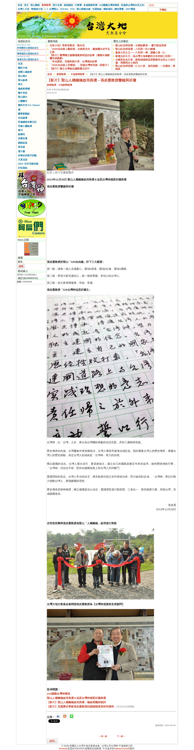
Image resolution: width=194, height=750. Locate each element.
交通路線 (97, 9)
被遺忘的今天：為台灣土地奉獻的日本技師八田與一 (144, 56)
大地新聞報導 (77, 74)
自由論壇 (22, 117)
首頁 (20, 5)
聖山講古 (22, 97)
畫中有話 (22, 92)
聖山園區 (35, 5)
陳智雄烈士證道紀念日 (28, 53)
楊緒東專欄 (24, 88)
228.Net (64, 9)
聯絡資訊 (108, 9)
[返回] (52, 741)
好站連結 (22, 168)
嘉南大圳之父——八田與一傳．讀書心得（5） (141, 52)
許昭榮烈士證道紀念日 (28, 48)
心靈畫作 (22, 101)
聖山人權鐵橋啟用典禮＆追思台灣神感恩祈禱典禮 (76, 697)
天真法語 (22, 159)
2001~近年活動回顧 (28, 163)
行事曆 (78, 5)
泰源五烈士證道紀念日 (28, 59)
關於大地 (22, 67)
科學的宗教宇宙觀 (27, 155)
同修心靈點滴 (25, 126)
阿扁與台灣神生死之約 (132, 5)
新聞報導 (46, 5)
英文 (26, 5)
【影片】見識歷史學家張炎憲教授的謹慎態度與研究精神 (80, 706)
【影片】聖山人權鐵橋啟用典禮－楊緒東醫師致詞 (76, 702)
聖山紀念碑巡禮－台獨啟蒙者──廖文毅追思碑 (140, 45)
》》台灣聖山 (51, 9)
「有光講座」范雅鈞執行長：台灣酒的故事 (73, 61)
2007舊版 (130, 9)
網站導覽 (119, 9)
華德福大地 (37, 9)
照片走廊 (57, 5)
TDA (72, 9)
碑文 (20, 84)
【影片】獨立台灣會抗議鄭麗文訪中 (70, 68)
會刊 (20, 130)
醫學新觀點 (24, 113)
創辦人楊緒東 (25, 72)
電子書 (21, 151)
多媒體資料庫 (90, 5)
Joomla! (63, 748)
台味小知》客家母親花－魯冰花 (67, 45)
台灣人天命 (23, 9)
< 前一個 (103, 736)
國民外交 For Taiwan (29, 105)
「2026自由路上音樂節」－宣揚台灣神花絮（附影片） (80, 65)
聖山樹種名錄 (83, 9)
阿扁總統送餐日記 (27, 122)
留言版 (21, 147)
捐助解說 (68, 5)
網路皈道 (22, 142)
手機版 (162, 9)
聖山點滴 (22, 80)
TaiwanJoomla (122, 748)
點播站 (21, 134)
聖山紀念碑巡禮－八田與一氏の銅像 (135, 49)
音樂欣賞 (22, 138)
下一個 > (120, 736)
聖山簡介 (22, 76)
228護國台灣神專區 (109, 5)
